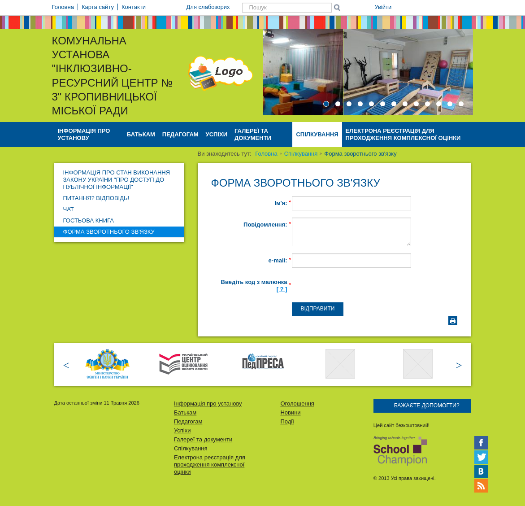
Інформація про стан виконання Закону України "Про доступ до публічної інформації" (116, 179)
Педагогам (180, 134)
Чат (68, 209)
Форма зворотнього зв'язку (109, 231)
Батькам (141, 134)
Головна (266, 153)
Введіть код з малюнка (254, 285)
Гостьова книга (88, 220)
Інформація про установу (84, 134)
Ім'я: (280, 203)
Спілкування (317, 134)
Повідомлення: (265, 224)
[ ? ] (282, 289)
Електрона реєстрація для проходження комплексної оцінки (403, 134)
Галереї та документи (252, 134)
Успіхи (216, 134)
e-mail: (278, 260)
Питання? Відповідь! (96, 198)
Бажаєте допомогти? (427, 405)
